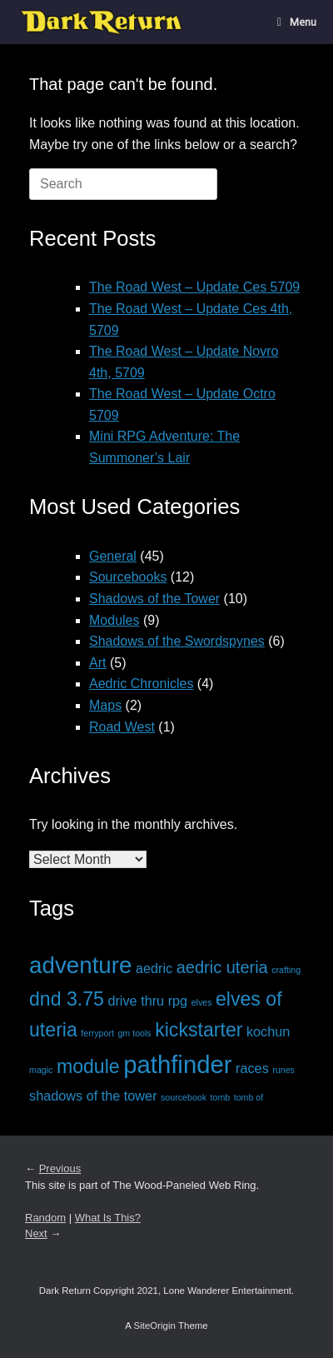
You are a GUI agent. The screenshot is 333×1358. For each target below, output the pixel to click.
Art (97, 663)
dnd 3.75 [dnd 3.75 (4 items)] (66, 999)
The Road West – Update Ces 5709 (194, 287)
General (113, 556)
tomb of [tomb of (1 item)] (249, 1097)
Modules (114, 620)
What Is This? (108, 1217)
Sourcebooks (127, 577)
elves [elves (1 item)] (201, 1002)
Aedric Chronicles (141, 684)
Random (45, 1217)
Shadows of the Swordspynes (177, 641)
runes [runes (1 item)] (283, 1070)
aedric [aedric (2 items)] (154, 968)
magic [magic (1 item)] (40, 1070)
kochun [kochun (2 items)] (268, 1031)
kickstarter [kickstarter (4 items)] (198, 1030)
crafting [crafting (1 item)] (286, 970)
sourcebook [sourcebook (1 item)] (183, 1097)
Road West (122, 727)
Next (36, 1233)
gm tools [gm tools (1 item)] (134, 1033)
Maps (105, 705)
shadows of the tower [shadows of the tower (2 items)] (93, 1095)
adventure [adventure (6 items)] (80, 965)
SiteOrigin (154, 1326)
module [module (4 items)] (88, 1066)
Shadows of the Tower (154, 599)
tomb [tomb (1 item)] (221, 1097)
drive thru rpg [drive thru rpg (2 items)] (147, 1000)
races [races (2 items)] (252, 1068)
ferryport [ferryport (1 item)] (97, 1033)
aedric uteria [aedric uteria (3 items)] (222, 967)
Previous (60, 1168)
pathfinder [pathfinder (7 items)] (177, 1064)
